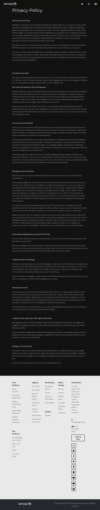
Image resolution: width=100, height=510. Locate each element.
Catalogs (61, 403)
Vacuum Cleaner (35, 410)
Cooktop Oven (15, 455)
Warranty (61, 413)
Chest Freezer (15, 390)
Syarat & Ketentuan (49, 397)
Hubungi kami (78, 438)
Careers (61, 393)
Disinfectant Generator (36, 420)
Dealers (48, 415)
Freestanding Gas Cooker (17, 438)
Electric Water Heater (35, 396)
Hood (14, 450)
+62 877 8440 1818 (75, 429)
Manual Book (50, 403)
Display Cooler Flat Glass (16, 404)
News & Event (61, 397)
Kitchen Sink (36, 415)
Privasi (47, 393)
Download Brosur (49, 387)
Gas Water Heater (36, 404)
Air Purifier (36, 390)
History (61, 389)
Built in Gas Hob (16, 445)
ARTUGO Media (61, 407)
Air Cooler (36, 386)
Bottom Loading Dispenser (16, 419)
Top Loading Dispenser (16, 412)
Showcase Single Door (16, 396)
